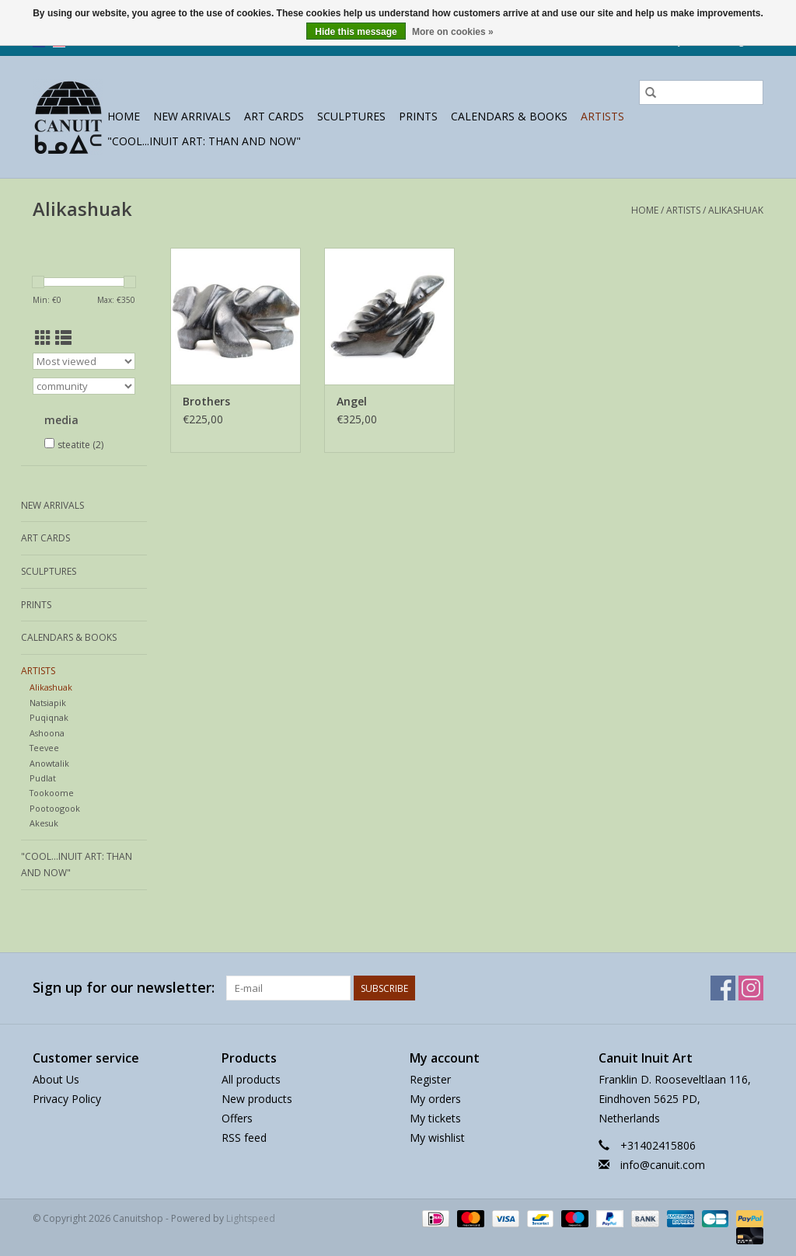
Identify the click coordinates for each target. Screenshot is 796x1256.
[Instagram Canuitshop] (750, 988)
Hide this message (355, 31)
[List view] (63, 338)
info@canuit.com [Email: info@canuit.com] (662, 1164)
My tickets (435, 1118)
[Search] (701, 92)
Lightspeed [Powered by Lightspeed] (250, 1218)
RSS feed (244, 1137)
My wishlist (437, 1137)
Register (430, 1079)
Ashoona (47, 733)
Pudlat (43, 778)
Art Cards (274, 116)
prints (418, 116)
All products (251, 1079)
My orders (435, 1098)
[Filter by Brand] (84, 386)
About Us (56, 1079)
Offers (237, 1118)
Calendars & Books (509, 116)
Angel (352, 401)
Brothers (206, 401)
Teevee (44, 747)
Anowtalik (49, 763)
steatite (80, 444)
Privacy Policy (67, 1098)
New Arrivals (192, 116)
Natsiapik (48, 702)
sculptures (351, 116)
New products (257, 1098)
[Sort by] (84, 361)
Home (123, 116)
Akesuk (44, 823)
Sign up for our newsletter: (124, 987)
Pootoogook (55, 808)
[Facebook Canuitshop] (722, 988)
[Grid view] (43, 338)
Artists (602, 116)
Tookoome (52, 792)
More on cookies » (453, 31)
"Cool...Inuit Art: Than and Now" (204, 141)
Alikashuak (735, 210)
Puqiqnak (49, 717)
